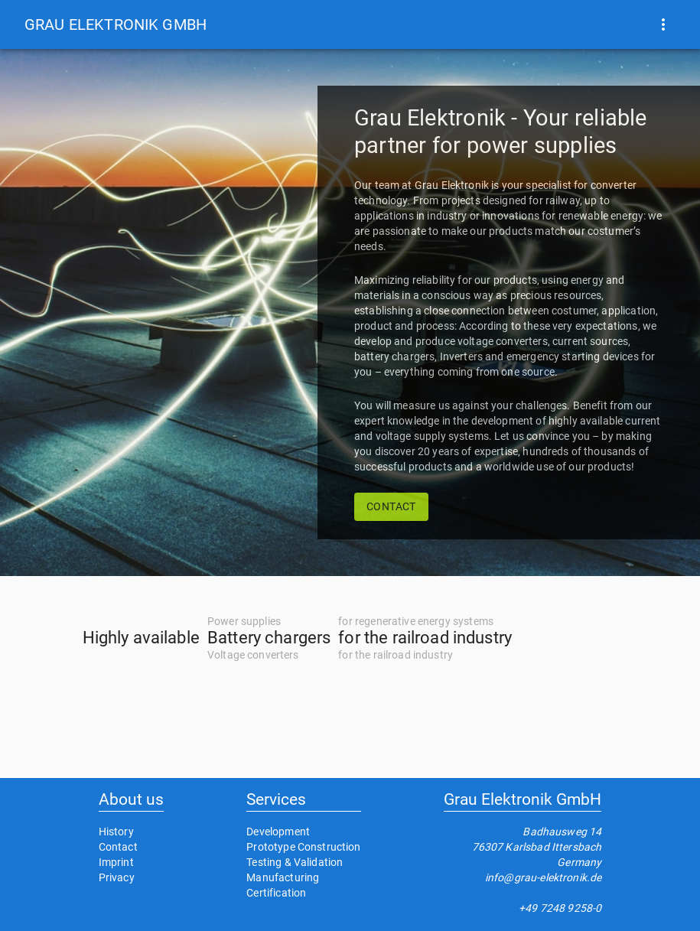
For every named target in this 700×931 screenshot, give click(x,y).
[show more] (663, 24)
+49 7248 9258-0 (560, 908)
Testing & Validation (294, 862)
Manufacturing (282, 877)
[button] (115, 24)
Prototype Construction (303, 847)
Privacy (117, 877)
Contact (118, 847)
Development (278, 831)
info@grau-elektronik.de (543, 877)
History (116, 831)
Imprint (116, 862)
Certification (276, 893)
